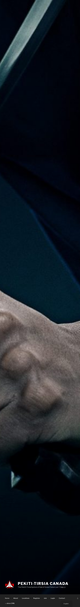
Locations (25, 598)
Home (7, 598)
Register (36, 598)
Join (45, 598)
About (15, 598)
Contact (62, 598)
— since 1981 (10, 603)
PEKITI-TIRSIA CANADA (43, 583)
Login (53, 598)
